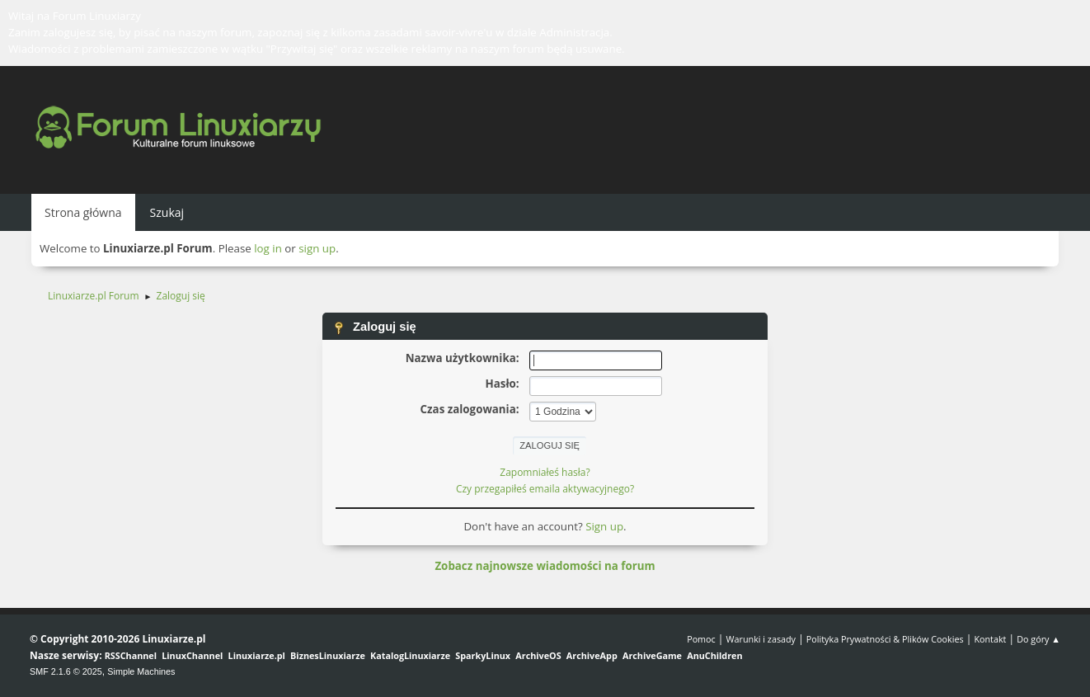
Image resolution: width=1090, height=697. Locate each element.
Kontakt (990, 639)
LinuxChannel (192, 655)
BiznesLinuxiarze (327, 655)
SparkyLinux (482, 655)
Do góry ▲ (1038, 639)
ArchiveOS (538, 655)
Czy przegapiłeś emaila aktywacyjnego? (545, 489)
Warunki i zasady (761, 639)
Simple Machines (141, 671)
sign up (317, 248)
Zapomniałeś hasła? (545, 472)
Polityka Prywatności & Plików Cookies (885, 639)
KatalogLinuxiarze (410, 655)
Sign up (604, 526)
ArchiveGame (652, 655)
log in (268, 248)
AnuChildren (714, 655)
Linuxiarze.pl (256, 655)
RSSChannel (131, 655)
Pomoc (701, 639)
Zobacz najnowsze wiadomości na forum (545, 565)
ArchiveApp (592, 655)
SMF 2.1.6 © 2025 (66, 671)
